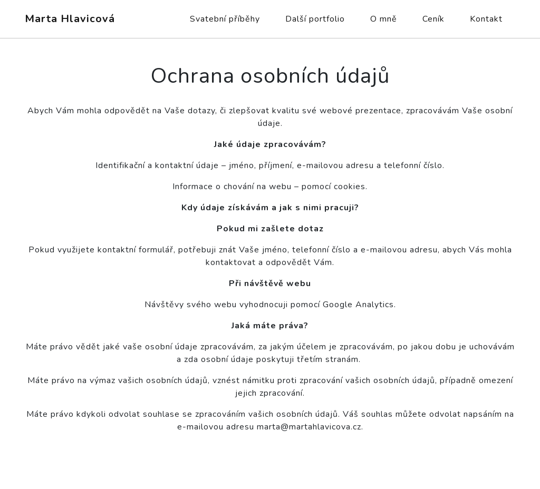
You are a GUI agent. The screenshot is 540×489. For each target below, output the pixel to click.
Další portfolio (315, 19)
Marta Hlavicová (70, 19)
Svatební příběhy (225, 19)
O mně (383, 19)
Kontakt (486, 19)
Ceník (433, 19)
